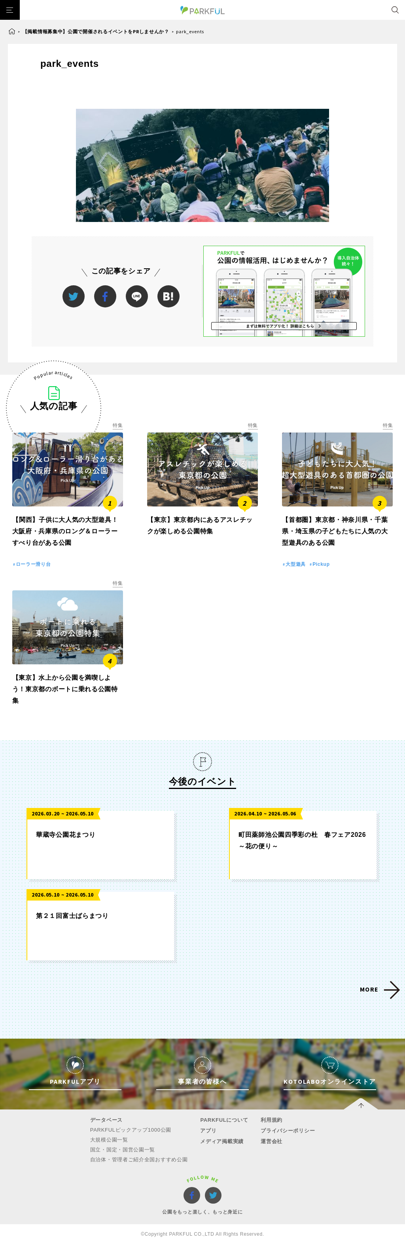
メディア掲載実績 (222, 1141)
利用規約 (271, 1120)
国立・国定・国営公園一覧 (122, 1149)
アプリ (208, 1130)
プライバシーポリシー (288, 1130)
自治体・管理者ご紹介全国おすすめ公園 (139, 1159)
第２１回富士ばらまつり (72, 915)
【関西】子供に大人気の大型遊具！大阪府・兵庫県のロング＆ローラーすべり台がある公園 (65, 531)
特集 (118, 425)
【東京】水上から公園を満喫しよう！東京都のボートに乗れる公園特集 (65, 689)
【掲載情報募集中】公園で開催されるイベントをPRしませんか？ (96, 31)
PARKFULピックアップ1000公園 (130, 1129)
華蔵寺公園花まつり (65, 834)
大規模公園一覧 (109, 1139)
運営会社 (271, 1141)
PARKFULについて (224, 1120)
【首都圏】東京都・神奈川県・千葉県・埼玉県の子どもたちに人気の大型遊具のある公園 (335, 531)
